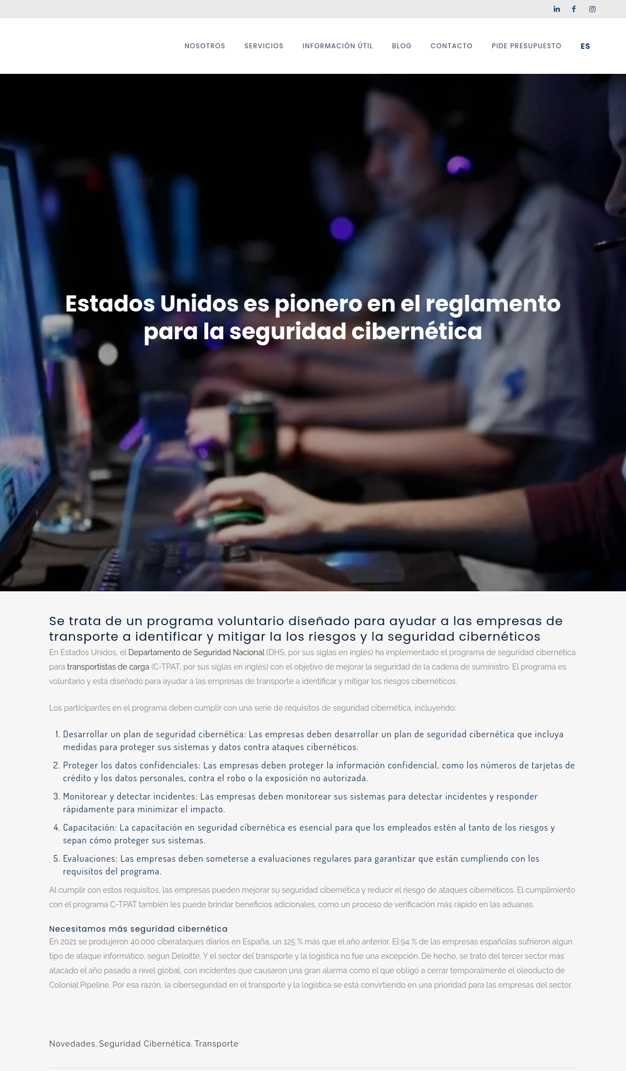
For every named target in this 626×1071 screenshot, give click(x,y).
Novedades (72, 1043)
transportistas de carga (108, 666)
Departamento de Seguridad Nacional (196, 652)
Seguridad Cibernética (145, 1043)
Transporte (216, 1043)
